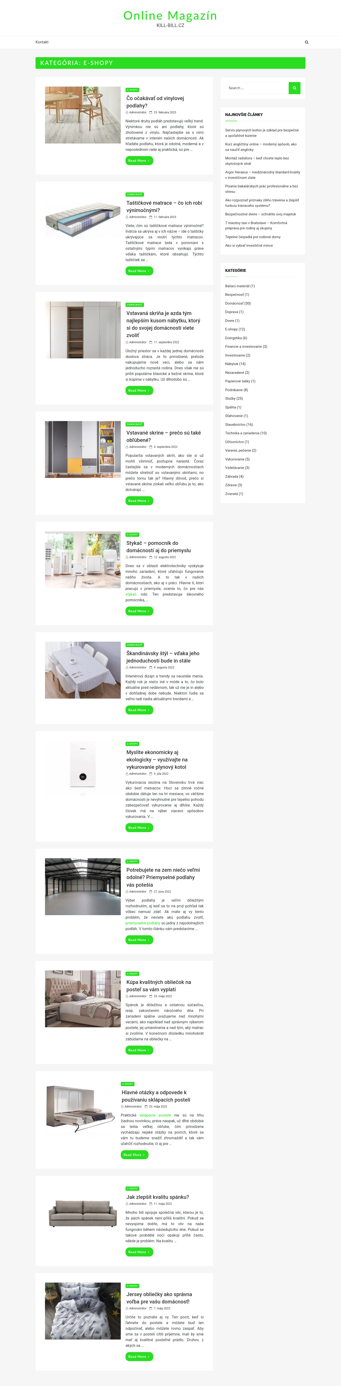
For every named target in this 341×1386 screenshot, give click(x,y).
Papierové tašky (237, 381)
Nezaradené (234, 373)
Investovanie (235, 355)
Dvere (229, 321)
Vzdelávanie (234, 468)
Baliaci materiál (237, 286)
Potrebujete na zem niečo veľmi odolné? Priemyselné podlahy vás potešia (163, 877)
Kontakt (42, 42)
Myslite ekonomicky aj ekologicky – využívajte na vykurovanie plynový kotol (157, 759)
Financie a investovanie (243, 346)
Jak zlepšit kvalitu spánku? (157, 1197)
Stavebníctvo (235, 424)
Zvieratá (231, 494)
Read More (138, 160)
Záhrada (231, 476)
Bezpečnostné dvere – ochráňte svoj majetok (260, 214)
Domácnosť (134, 194)
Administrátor (138, 112)
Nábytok (231, 364)
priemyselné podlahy (143, 923)
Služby (230, 398)
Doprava (231, 312)
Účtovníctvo (234, 442)
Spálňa (230, 407)
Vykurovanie (234, 459)
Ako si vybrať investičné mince (249, 245)
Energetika (233, 338)
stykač (131, 594)
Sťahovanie (234, 416)
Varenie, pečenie (238, 450)
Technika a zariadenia (242, 433)
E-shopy (132, 90)
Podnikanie (234, 390)
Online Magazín (170, 15)
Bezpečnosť (234, 294)
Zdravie (231, 485)
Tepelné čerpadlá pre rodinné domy (253, 237)
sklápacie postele (155, 1115)
